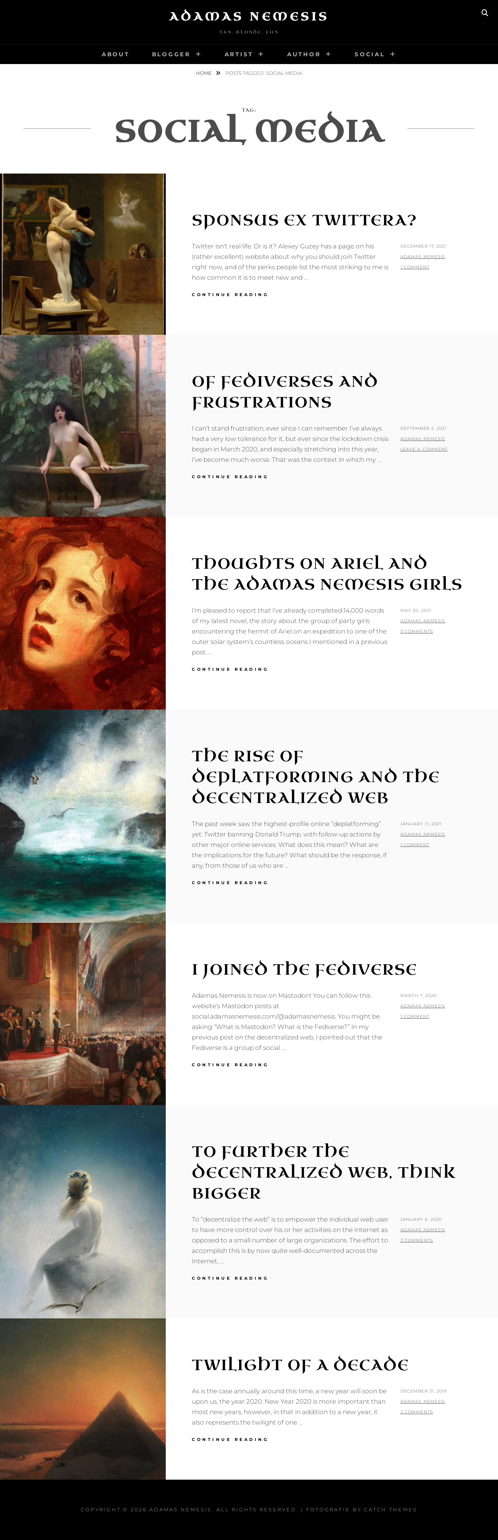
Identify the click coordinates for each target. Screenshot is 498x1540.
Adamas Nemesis (249, 16)
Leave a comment (424, 449)
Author (304, 54)
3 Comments (416, 631)
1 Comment (414, 267)
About (116, 54)
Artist (239, 54)
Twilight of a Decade (300, 1365)
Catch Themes (390, 1509)
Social (370, 54)
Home (204, 73)
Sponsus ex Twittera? (304, 220)
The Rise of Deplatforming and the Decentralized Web (316, 777)
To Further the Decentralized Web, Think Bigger (324, 1172)
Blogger (171, 54)
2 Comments (416, 1411)
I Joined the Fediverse (304, 969)
